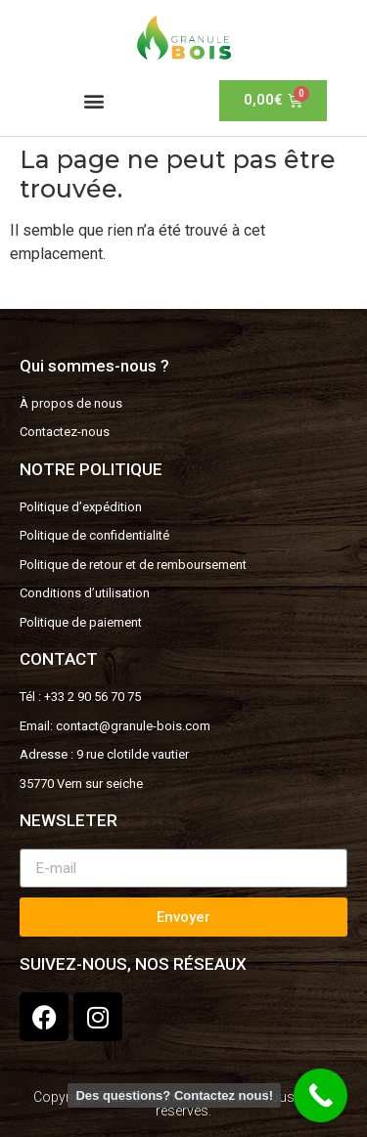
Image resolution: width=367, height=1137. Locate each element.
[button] (94, 100)
